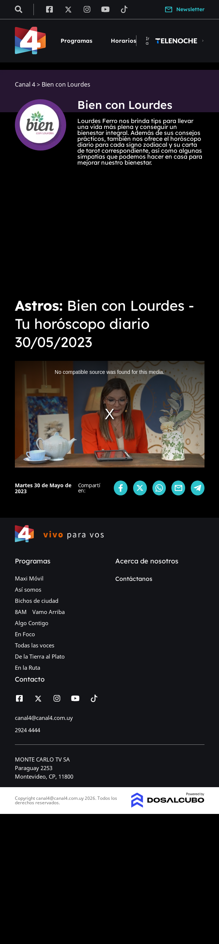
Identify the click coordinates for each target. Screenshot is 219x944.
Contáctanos (133, 578)
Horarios (123, 40)
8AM (21, 611)
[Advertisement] (109, 235)
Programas (76, 40)
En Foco (25, 634)
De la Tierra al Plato (40, 656)
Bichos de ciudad (36, 600)
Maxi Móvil (29, 578)
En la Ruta (27, 667)
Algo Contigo (31, 623)
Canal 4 (25, 84)
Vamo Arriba (48, 611)
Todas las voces (34, 645)
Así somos (28, 589)
